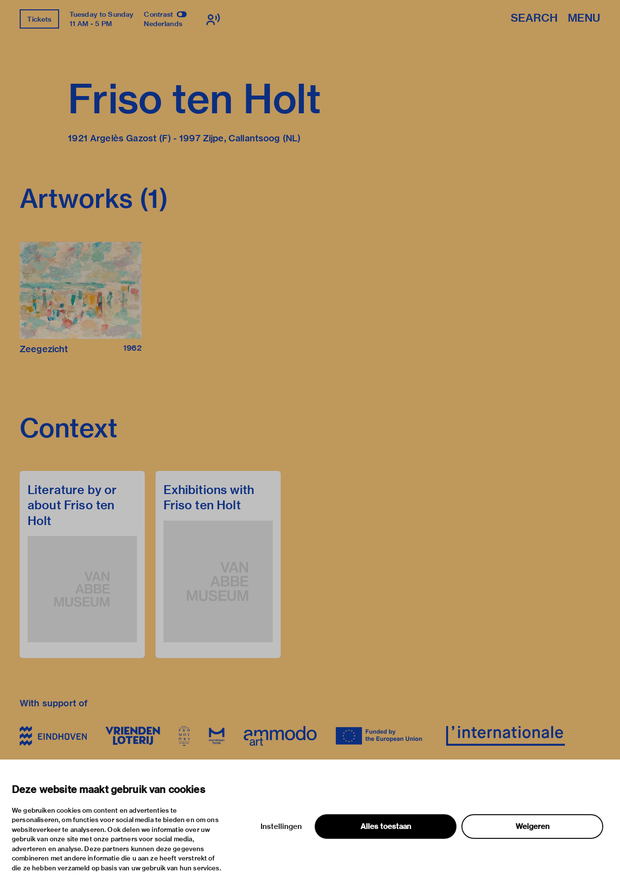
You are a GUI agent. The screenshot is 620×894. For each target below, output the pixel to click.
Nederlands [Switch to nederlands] (163, 23)
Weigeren (533, 826)
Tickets (39, 19)
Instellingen (281, 826)
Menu (584, 18)
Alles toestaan (385, 826)
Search (534, 18)
